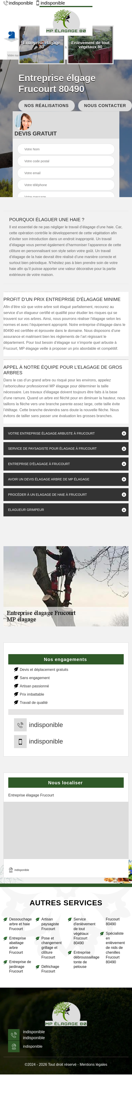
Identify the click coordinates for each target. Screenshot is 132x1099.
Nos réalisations (46, 105)
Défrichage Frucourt (50, 969)
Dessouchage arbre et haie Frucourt (20, 924)
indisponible (18, 3)
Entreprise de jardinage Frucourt (20, 966)
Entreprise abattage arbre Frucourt (17, 945)
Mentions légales (93, 1064)
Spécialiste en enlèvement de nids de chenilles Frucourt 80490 (115, 947)
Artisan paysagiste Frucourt (50, 924)
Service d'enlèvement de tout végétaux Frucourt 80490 (84, 931)
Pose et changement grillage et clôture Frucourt (51, 947)
